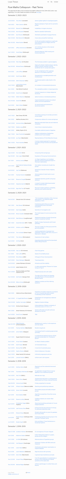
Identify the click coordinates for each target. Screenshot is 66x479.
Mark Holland (19, 105)
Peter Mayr (19, 61)
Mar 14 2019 (11, 390)
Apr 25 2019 (11, 408)
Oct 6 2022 (11, 71)
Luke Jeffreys (19, 71)
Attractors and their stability (42, 263)
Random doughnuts (40, 328)
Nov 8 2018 (11, 451)
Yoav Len (18, 250)
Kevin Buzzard (19, 31)
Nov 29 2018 (11, 464)
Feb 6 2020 (11, 293)
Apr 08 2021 (11, 232)
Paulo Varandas (20, 142)
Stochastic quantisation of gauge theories (45, 34)
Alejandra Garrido (20, 184)
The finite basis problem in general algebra (46, 61)
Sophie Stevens (20, 351)
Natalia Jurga (19, 127)
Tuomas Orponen (20, 174)
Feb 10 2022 (11, 123)
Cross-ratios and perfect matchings (44, 38)
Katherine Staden (20, 435)
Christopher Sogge (21, 403)
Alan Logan (19, 156)
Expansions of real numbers (42, 237)
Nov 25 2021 (11, 188)
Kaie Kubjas (19, 209)
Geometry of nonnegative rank (42, 209)
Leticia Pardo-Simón (21, 84)
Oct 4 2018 (11, 435)
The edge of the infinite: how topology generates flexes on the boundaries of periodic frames (44, 277)
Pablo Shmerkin (20, 323)
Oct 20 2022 (11, 80)
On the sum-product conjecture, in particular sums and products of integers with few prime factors (46, 42)
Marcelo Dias (19, 28)
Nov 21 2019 (11, 354)
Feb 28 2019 (11, 383)
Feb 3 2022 (11, 119)
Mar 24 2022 (11, 138)
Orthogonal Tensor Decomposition (43, 257)
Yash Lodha (19, 253)
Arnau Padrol (19, 341)
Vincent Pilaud (19, 459)
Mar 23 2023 (11, 38)
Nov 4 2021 (11, 174)
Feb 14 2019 (11, 375)
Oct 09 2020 (11, 257)
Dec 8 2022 (11, 105)
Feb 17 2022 (11, 127)
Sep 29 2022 (11, 66)
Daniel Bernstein (20, 222)
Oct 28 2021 (11, 170)
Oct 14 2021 (11, 165)
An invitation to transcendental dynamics (45, 85)
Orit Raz (18, 241)
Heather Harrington (21, 302)
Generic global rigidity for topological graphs (46, 20)
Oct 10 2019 (11, 331)
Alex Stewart (19, 205)
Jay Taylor (18, 138)
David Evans (19, 93)
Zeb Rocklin (19, 277)
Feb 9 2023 (11, 24)
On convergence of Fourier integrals (44, 431)
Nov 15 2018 (11, 454)
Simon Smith (19, 390)
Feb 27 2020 (11, 306)
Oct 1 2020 (11, 253)
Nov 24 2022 (11, 100)
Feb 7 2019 (11, 371)
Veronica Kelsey (20, 123)
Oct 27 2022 (11, 85)
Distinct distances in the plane (42, 351)
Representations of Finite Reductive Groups (46, 138)
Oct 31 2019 (11, 341)
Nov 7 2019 (11, 344)
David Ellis (18, 100)
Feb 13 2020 (11, 298)
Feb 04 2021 (11, 199)
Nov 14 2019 (11, 351)
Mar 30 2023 (11, 42)
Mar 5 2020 (11, 310)
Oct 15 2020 (11, 260)
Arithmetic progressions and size (43, 354)
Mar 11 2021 (11, 222)
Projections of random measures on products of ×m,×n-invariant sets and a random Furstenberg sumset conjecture (46, 293)
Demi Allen (19, 454)
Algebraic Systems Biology (41, 302)
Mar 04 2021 (11, 218)
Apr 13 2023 (11, 52)
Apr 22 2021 (11, 241)
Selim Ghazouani (20, 80)
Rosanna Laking (20, 399)
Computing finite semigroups (42, 152)
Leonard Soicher (20, 357)
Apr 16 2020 (11, 314)
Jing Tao (18, 170)
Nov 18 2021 (11, 184)
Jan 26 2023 (11, 20)
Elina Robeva (19, 257)
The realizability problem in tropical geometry (46, 89)
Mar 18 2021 (11, 227)
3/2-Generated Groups (41, 344)
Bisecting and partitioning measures (44, 386)
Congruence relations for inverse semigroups (46, 119)
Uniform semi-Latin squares (42, 357)
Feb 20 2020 (11, 302)
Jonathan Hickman (21, 431)
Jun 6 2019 (11, 417)
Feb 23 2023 (11, 31)
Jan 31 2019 (11, 367)
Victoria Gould (19, 383)
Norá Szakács (19, 394)
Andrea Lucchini (20, 227)
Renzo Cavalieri (20, 213)
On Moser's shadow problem (42, 341)
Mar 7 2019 (11, 386)
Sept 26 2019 (11, 324)
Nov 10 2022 (11, 93)
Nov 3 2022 (11, 89)
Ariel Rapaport (19, 443)
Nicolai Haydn (19, 422)
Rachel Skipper (20, 416)
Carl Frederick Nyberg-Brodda (24, 165)
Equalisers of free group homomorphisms (45, 156)
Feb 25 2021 (11, 213)
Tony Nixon (19, 20)
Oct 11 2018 (11, 439)
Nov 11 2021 (11, 179)
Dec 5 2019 (11, 357)
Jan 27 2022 (11, 115)
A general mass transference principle (44, 454)
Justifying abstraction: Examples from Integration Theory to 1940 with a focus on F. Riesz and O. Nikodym (46, 233)
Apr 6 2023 (11, 47)
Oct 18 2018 (11, 443)
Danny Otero (19, 379)
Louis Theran (13, 2)
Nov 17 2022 (11, 96)
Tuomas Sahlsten (20, 328)
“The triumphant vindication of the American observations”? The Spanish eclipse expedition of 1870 (46, 199)
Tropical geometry (39, 260)
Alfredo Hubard (20, 386)
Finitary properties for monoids (43, 383)
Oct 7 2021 (11, 160)
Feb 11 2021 (11, 205)
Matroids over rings (40, 375)
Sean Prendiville (20, 134)
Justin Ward (19, 447)
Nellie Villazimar (20, 96)
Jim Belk (18, 439)
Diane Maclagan (20, 260)
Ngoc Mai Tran (20, 188)
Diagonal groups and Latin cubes (43, 271)
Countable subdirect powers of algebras (45, 130)
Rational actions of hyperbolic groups (44, 439)
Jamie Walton (19, 331)
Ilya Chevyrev (19, 34)
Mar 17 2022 (11, 134)
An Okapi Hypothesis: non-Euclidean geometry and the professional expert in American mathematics (45, 161)
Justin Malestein (20, 451)
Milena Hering (19, 282)
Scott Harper (19, 76)
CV (48, 1)
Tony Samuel (19, 237)
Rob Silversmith (20, 38)
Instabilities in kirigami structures (43, 28)
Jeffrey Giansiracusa (21, 47)
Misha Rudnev (19, 42)
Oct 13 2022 (11, 76)
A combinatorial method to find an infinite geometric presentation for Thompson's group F (45, 337)
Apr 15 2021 (11, 237)
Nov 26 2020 (11, 282)
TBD (36, 314)
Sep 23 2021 (11, 152)
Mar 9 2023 (11, 34)
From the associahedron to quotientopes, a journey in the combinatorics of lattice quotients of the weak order (46, 459)
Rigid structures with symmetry (43, 451)
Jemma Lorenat (20, 160)
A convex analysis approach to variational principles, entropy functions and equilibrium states (46, 142)
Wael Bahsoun (20, 218)
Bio (51, 1)
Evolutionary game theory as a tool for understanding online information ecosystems (44, 205)
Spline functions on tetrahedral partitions (45, 96)
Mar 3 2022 (11, 130)
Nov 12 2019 (11, 348)
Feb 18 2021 (11, 209)
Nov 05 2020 (11, 267)
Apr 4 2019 (11, 394)
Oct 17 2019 (11, 337)
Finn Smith (19, 152)
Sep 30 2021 (11, 156)
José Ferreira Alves (21, 408)
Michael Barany (20, 66)
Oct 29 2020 (11, 263)
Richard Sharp (19, 413)
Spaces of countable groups (42, 253)
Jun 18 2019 (11, 422)
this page (38, 12)
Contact (56, 1)
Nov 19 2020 (11, 277)
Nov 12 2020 (11, 271)
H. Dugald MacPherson (22, 298)
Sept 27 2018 (11, 431)
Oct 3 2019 (11, 328)
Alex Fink (18, 375)
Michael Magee (20, 464)
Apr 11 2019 (11, 399)
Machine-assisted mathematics (43, 31)
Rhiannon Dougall (20, 179)
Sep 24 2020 (11, 250)
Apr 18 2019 (11, 403)
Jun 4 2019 (11, 413)
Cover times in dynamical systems (43, 127)
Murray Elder (19, 348)
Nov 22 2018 (11, 459)
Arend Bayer (19, 52)
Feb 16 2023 (11, 28)
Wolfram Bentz (20, 367)
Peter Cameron (20, 24)
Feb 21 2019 (11, 379)
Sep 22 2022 (11, 61)
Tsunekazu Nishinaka (21, 371)
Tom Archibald (20, 232)
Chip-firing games (39, 250)
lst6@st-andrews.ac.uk (13, 474)
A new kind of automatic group (43, 348)
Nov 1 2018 (11, 447)
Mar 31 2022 (11, 142)
